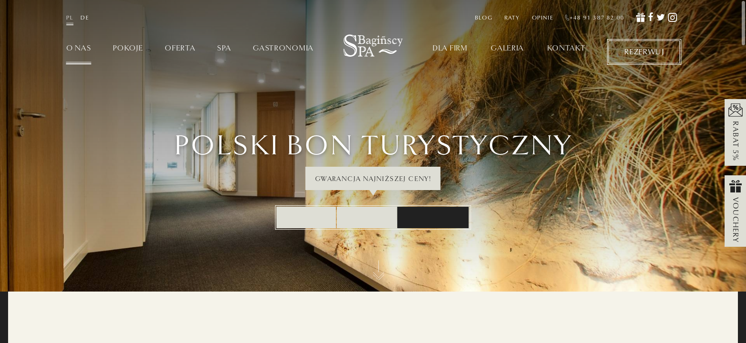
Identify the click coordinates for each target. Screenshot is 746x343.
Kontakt (566, 48)
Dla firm (450, 48)
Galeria (507, 48)
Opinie (542, 17)
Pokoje (128, 48)
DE (84, 17)
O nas (78, 48)
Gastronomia (283, 48)
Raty (512, 17)
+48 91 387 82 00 (594, 17)
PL (69, 17)
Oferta (180, 48)
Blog (483, 17)
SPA (224, 48)
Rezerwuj (644, 51)
